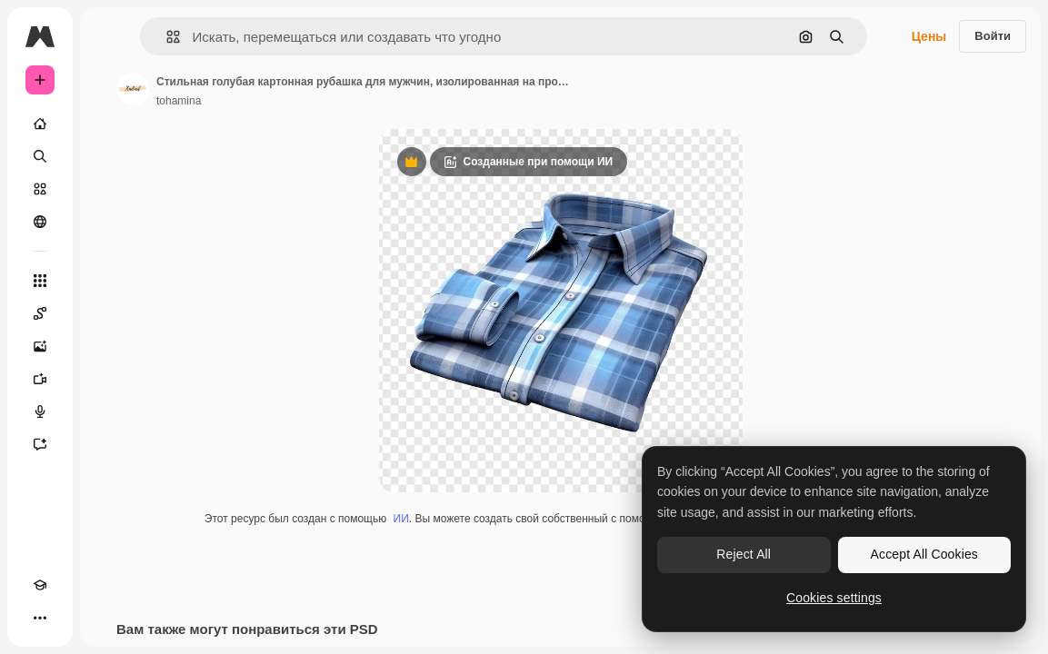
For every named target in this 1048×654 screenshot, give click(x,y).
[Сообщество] (40, 221)
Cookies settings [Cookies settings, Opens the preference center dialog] (834, 597)
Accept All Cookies (924, 554)
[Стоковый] (40, 188)
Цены (929, 36)
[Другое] (40, 617)
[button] (166, 37)
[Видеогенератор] (40, 378)
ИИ (401, 518)
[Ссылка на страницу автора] (132, 89)
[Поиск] (40, 156)
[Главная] (40, 123)
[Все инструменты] (40, 280)
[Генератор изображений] (40, 346)
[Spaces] (40, 313)
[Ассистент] (40, 444)
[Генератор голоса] (40, 411)
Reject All (743, 554)
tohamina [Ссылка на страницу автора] (178, 100)
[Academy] (40, 585)
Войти (992, 36)
